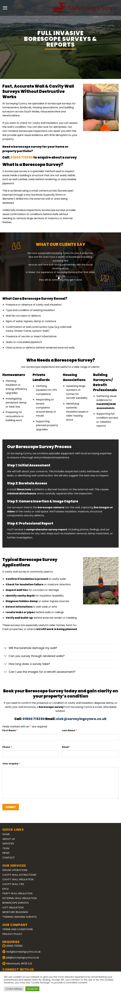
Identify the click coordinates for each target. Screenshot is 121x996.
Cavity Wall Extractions (19, 875)
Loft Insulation (12, 907)
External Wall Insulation (19, 898)
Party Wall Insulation (17, 893)
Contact (8, 857)
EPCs (5, 889)
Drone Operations (14, 870)
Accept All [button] (32, 988)
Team (5, 848)
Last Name (69, 730)
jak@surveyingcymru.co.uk (22, 957)
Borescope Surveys (15, 903)
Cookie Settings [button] (14, 988)
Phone (7, 747)
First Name (10, 730)
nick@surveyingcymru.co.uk (81, 719)
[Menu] (5, 8)
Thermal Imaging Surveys (19, 917)
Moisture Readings (15, 912)
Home (6, 834)
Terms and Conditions (17, 929)
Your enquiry (11, 763)
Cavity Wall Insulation (17, 879)
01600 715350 (44, 157)
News (5, 853)
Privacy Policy (12, 934)
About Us (8, 839)
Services (8, 843)
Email (66, 747)
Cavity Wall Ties (13, 884)
